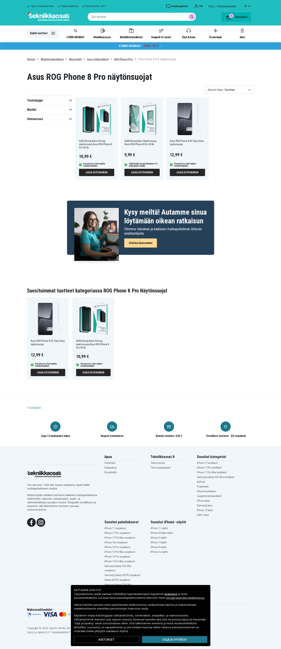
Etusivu (31, 59)
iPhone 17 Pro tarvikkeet (209, 467)
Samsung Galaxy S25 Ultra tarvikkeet (215, 477)
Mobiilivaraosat (102, 33)
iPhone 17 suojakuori (115, 528)
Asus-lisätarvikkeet (98, 59)
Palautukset (110, 467)
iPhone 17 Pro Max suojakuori (119, 537)
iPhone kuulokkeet (206, 491)
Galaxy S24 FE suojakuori (117, 579)
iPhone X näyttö (159, 537)
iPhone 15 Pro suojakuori (117, 556)
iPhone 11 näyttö (159, 528)
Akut (242, 33)
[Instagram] (41, 522)
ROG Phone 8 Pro (123, 59)
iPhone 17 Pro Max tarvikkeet (212, 472)
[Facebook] (31, 522)
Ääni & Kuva (188, 33)
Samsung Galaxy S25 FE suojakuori (122, 575)
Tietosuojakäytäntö (161, 467)
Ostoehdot (109, 462)
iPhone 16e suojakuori (116, 542)
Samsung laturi (204, 505)
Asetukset (106, 640)
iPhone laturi (203, 500)
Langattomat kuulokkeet (209, 496)
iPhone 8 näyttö (159, 547)
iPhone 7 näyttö (159, 542)
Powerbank (215, 33)
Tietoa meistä (158, 462)
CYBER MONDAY (75, 33)
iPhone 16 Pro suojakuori (117, 547)
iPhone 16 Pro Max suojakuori (119, 551)
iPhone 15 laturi (205, 510)
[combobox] (142, 17)
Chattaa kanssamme (141, 243)
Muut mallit (75, 59)
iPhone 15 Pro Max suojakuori (119, 561)
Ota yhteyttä (110, 472)
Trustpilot (34, 408)
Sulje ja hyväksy (174, 640)
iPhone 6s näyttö (159, 551)
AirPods (201, 481)
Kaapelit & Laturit (161, 33)
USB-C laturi (203, 514)
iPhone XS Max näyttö (162, 532)
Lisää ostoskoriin (97, 172)
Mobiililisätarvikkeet (131, 33)
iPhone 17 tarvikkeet (207, 462)
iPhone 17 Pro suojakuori (117, 532)
